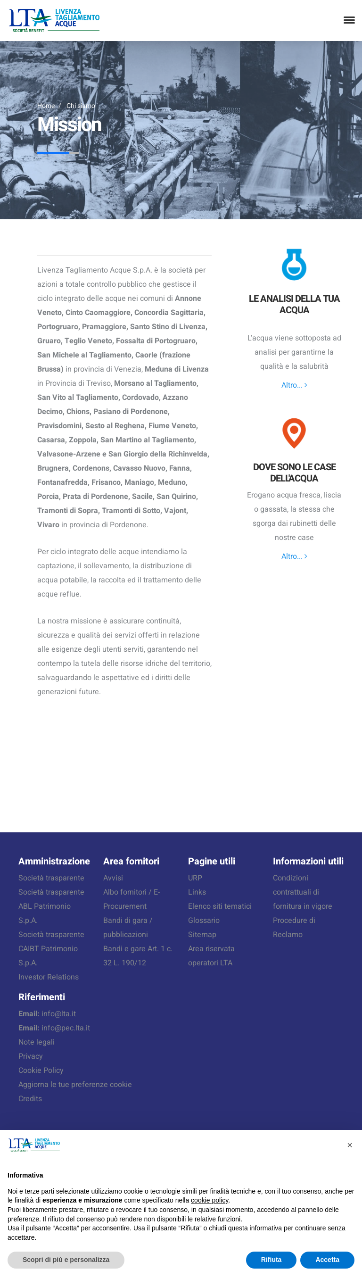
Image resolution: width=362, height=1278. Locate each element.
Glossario (204, 920)
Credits (30, 1098)
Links (197, 892)
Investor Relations (48, 977)
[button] (349, 1145)
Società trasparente (51, 878)
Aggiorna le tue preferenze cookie (75, 1084)
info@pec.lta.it (65, 1028)
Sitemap (202, 934)
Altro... (294, 385)
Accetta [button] (327, 1259)
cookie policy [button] (209, 1200)
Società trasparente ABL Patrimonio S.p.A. (51, 906)
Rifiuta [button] (271, 1259)
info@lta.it (58, 1014)
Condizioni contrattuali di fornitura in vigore (302, 892)
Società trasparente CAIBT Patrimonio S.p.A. (51, 949)
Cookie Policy (41, 1070)
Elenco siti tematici (220, 906)
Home (46, 106)
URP (195, 878)
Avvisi (113, 878)
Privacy (30, 1056)
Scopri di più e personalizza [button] (66, 1259)
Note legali (36, 1042)
